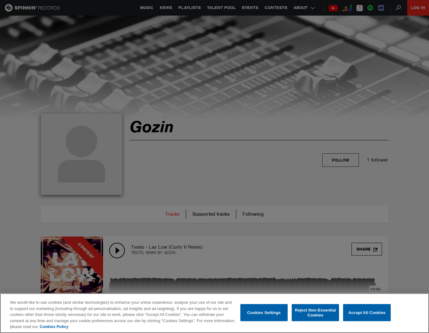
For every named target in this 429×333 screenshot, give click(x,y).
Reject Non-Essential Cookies (315, 312)
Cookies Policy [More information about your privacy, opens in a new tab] (54, 326)
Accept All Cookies (367, 312)
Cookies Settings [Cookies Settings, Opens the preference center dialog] (264, 312)
